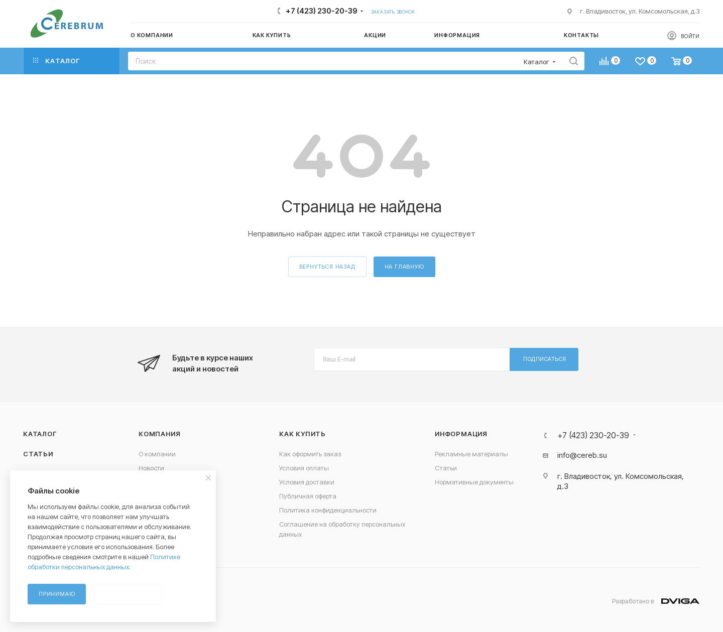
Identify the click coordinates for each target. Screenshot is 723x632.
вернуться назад (327, 266)
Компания (159, 434)
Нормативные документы (474, 482)
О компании (157, 454)
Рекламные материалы (471, 454)
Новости (151, 468)
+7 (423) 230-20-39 (321, 11)
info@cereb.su (582, 455)
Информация (461, 434)
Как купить (302, 434)
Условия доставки (306, 482)
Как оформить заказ (310, 454)
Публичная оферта (307, 496)
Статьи (38, 454)
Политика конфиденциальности (328, 510)
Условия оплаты (304, 468)
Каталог (40, 434)
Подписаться (544, 358)
